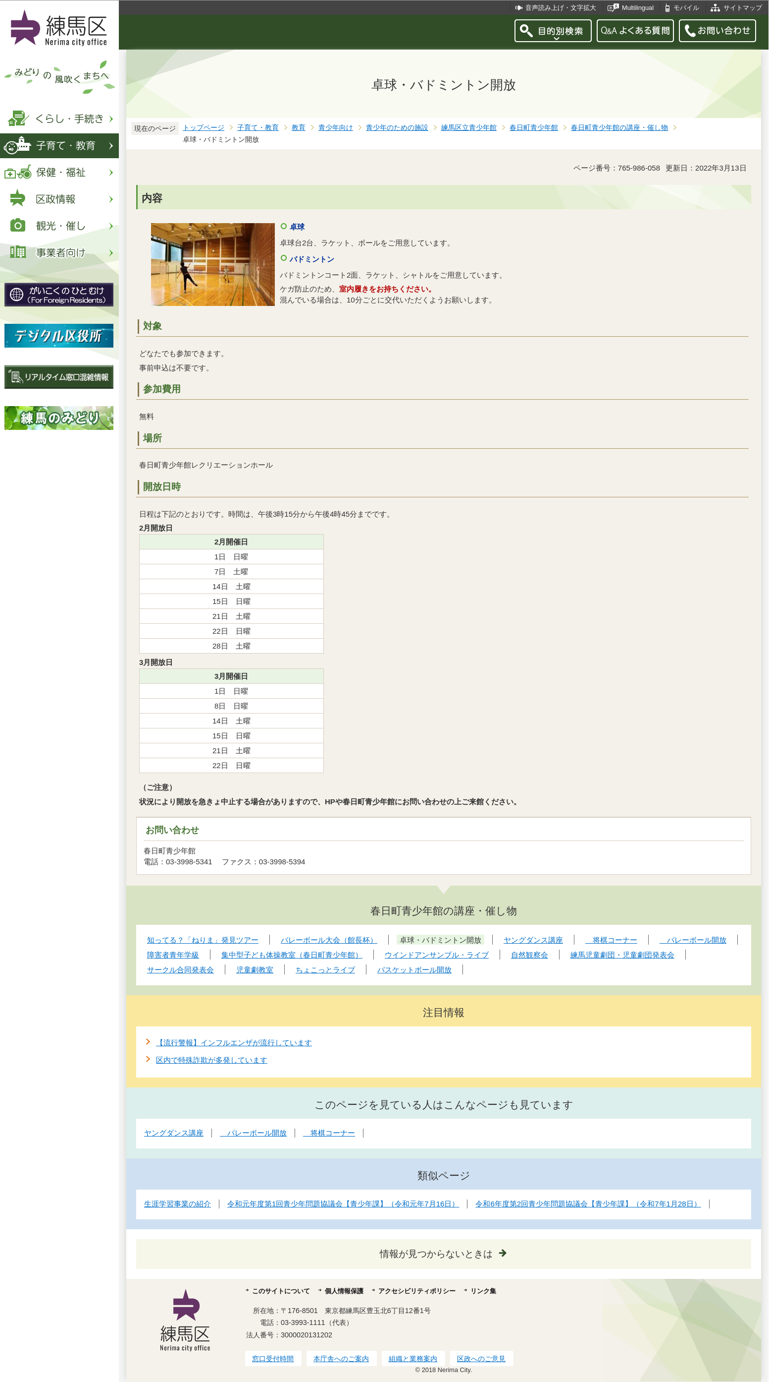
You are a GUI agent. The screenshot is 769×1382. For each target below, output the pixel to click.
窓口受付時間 (273, 1359)
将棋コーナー (329, 1133)
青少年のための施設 (397, 127)
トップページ (203, 127)
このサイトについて (281, 1291)
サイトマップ (742, 7)
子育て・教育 (258, 127)
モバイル (686, 7)
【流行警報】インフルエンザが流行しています (234, 1042)
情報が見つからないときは (436, 1254)
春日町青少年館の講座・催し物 (619, 127)
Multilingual (638, 7)
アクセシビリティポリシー (417, 1291)
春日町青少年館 (534, 127)
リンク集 (483, 1291)
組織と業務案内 (413, 1359)
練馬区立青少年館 (469, 127)
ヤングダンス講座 (174, 1133)
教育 (299, 127)
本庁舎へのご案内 (341, 1359)
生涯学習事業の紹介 (177, 1204)
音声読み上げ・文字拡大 (560, 7)
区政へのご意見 (481, 1359)
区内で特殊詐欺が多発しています (211, 1060)
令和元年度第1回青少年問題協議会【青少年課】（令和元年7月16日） (343, 1204)
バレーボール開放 (253, 1133)
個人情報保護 (344, 1291)
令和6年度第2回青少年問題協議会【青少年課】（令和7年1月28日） (588, 1204)
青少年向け (335, 127)
